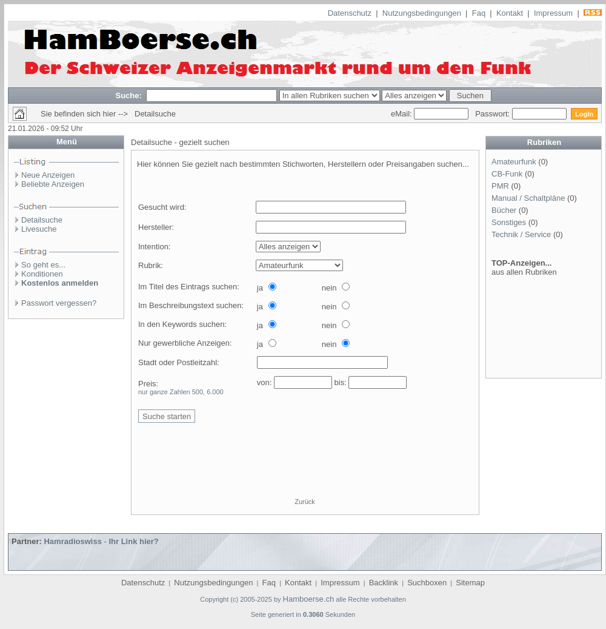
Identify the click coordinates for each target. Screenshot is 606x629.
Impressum (553, 13)
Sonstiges (508, 222)
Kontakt (509, 13)
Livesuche (39, 229)
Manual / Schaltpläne (528, 198)
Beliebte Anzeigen (52, 184)
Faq (478, 13)
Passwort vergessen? (58, 303)
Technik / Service (521, 234)
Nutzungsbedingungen (421, 13)
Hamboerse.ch (309, 599)
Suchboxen (427, 582)
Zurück (305, 501)
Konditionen (42, 273)
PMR (500, 185)
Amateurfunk (513, 161)
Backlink (383, 582)
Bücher (503, 210)
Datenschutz (349, 13)
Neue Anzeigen (48, 175)
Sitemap (470, 582)
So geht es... (43, 264)
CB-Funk (506, 173)
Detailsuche (41, 219)
